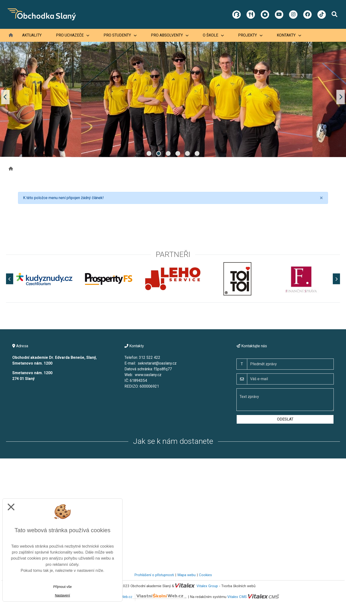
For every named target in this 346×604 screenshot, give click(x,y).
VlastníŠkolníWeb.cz (144, 597)
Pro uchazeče (72, 35)
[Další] (336, 279)
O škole (213, 35)
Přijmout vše (62, 587)
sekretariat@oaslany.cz (157, 363)
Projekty (250, 35)
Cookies (205, 575)
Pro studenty (120, 35)
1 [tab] (149, 153)
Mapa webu (186, 575)
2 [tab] (158, 153)
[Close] (321, 198)
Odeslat (285, 419)
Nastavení (62, 595)
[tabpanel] (173, 97)
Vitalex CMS (237, 597)
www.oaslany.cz (148, 374)
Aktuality (32, 35)
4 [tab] (177, 153)
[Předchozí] (9, 279)
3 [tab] (168, 153)
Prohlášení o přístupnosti (154, 575)
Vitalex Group (207, 586)
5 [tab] (187, 153)
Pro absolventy (169, 35)
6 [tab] (197, 153)
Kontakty (289, 35)
